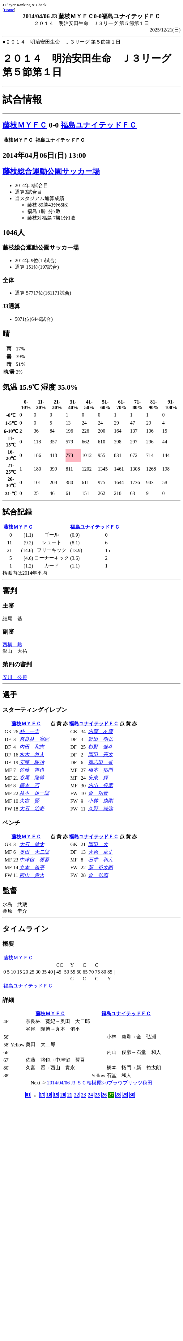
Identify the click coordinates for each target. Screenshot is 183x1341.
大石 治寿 (31, 808)
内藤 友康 (100, 731)
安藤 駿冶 (31, 762)
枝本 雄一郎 (34, 793)
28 (118, 1094)
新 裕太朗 (100, 867)
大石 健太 (31, 844)
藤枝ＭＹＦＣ (24, 125)
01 (28, 1094)
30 (132, 1094)
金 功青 (98, 793)
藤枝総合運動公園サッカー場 (51, 171)
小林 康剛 (100, 800)
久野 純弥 (100, 808)
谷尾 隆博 (31, 777)
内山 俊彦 (100, 785)
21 (69, 1094)
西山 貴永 (31, 875)
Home (9, 9)
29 (124, 1094)
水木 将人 (31, 754)
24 (90, 1094)
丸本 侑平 (31, 867)
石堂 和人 (100, 859)
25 (97, 1094)
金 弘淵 (98, 875)
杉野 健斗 (100, 746)
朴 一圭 (29, 731)
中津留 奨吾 (34, 859)
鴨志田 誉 (100, 762)
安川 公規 (14, 677)
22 (76, 1094)
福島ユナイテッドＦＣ (99, 125)
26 (104, 1094)
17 (42, 1094)
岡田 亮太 (100, 754)
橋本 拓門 (100, 770)
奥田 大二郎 (34, 852)
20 (62, 1094)
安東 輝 (98, 777)
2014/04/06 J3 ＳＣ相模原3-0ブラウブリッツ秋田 (99, 1082)
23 (83, 1094)
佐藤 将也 (31, 770)
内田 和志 (31, 746)
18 (48, 1094)
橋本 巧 (29, 785)
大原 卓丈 (100, 852)
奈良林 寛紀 (34, 739)
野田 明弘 (100, 739)
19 (55, 1094)
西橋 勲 (12, 644)
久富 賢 (29, 800)
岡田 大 (98, 844)
